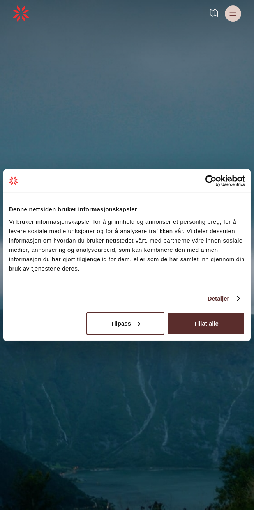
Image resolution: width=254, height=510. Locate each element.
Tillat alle (206, 323)
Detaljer (218, 298)
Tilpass (125, 323)
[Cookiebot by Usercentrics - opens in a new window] (211, 181)
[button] (233, 13)
